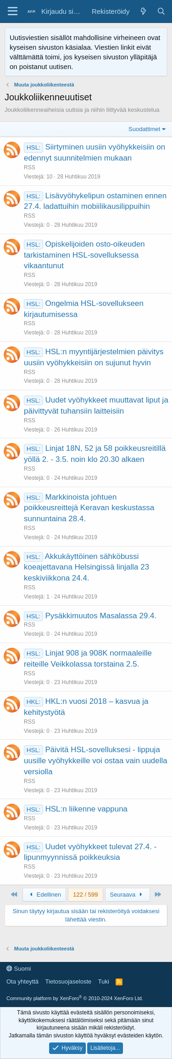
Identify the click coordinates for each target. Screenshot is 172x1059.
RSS (29, 167)
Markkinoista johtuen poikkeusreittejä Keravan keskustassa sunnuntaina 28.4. (89, 508)
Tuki (103, 981)
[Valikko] (12, 11)
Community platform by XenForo (74, 998)
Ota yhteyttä (22, 981)
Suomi (18, 968)
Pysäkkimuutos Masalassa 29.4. (100, 615)
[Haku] (161, 11)
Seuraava (127, 894)
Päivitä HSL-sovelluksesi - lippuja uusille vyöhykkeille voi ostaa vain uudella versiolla (95, 760)
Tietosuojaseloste (68, 981)
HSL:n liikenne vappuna (86, 809)
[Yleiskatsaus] (143, 11)
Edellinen (44, 894)
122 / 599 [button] (85, 894)
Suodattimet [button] (144, 129)
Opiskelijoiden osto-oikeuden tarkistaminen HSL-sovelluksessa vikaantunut (84, 255)
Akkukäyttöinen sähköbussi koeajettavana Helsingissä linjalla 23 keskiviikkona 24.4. (86, 567)
